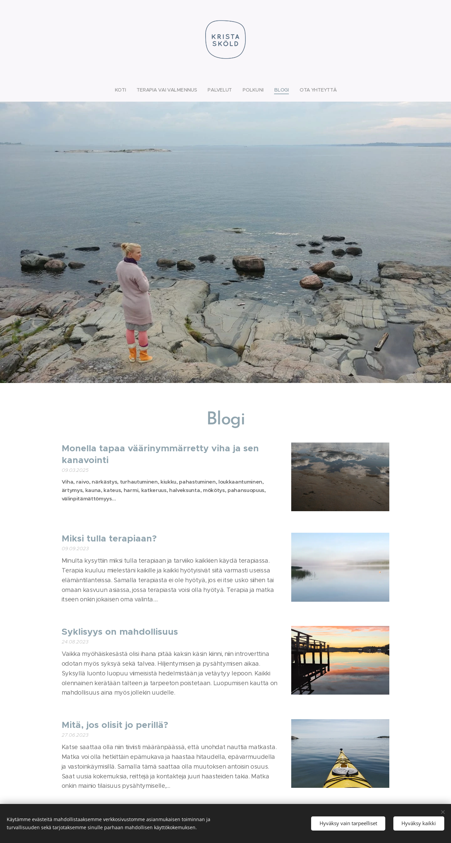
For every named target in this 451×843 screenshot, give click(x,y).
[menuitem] (122, 89)
